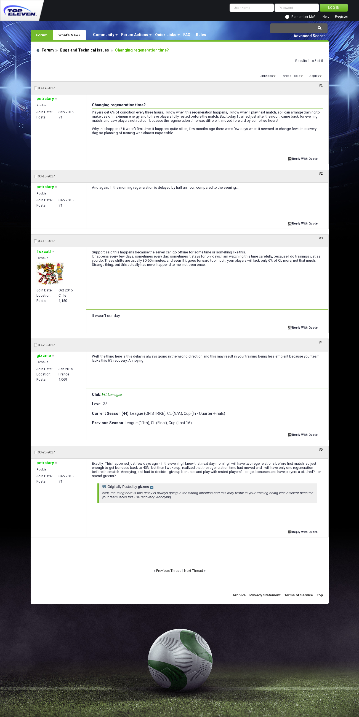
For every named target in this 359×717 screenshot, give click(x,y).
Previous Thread (169, 571)
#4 (321, 342)
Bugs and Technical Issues (84, 50)
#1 (321, 85)
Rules (201, 35)
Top (320, 595)
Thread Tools (290, 76)
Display (314, 76)
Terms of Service (298, 595)
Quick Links (165, 35)
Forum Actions (134, 35)
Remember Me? (303, 17)
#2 (321, 173)
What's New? (69, 35)
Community (103, 35)
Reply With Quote (303, 158)
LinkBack (266, 76)
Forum (41, 35)
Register (341, 16)
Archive (239, 595)
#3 (321, 238)
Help (326, 16)
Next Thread (193, 571)
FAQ (186, 35)
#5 (321, 449)
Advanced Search (310, 36)
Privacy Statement (265, 595)
